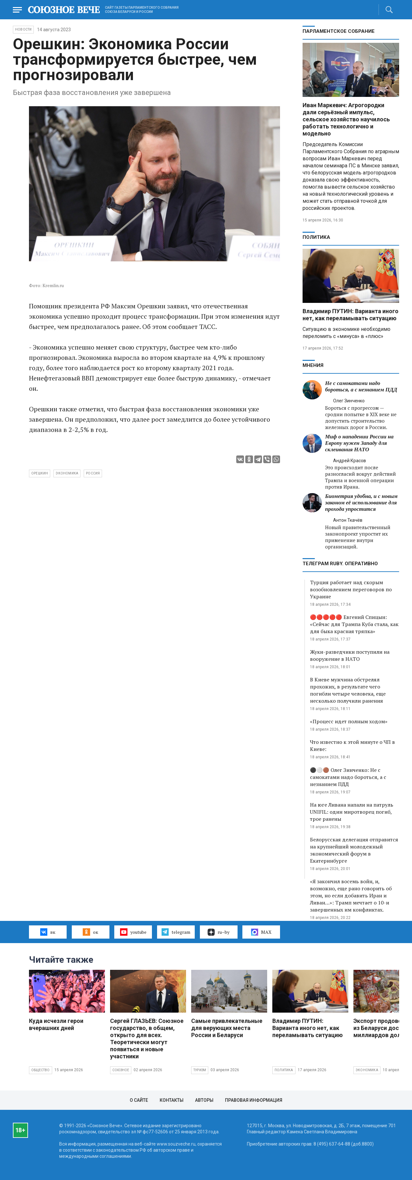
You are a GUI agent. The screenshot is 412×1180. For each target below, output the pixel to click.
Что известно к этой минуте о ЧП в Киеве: (352, 745)
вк (47, 931)
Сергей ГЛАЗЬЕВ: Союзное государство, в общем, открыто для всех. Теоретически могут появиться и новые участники (146, 1038)
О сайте (139, 1100)
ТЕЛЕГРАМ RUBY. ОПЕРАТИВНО (340, 564)
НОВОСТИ (23, 29)
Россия (93, 473)
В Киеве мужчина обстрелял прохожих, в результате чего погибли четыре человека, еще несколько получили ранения (348, 690)
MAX (261, 932)
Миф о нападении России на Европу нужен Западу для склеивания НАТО (359, 443)
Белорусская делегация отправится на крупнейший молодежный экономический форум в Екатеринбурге (354, 850)
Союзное (120, 1070)
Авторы (204, 1100)
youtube (133, 931)
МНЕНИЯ (313, 365)
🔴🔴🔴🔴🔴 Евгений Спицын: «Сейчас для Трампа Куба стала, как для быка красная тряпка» (354, 624)
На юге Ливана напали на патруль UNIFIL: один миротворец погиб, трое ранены (351, 811)
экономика (67, 473)
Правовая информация (253, 1100)
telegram (176, 931)
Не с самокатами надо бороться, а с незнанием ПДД (361, 386)
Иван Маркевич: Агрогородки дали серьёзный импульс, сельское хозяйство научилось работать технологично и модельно (346, 119)
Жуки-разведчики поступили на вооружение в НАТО (349, 655)
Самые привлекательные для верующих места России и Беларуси (226, 1027)
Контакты (171, 1100)
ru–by (218, 932)
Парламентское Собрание (339, 31)
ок (90, 931)
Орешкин (39, 473)
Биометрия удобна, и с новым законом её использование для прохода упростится (361, 502)
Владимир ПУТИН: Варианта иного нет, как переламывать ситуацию (350, 315)
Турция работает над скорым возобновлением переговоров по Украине (351, 589)
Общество (40, 1070)
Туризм (199, 1070)
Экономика (367, 1070)
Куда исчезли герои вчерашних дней (56, 1024)
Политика (316, 237)
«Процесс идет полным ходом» (349, 721)
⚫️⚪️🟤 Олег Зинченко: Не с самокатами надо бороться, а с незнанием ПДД (348, 777)
